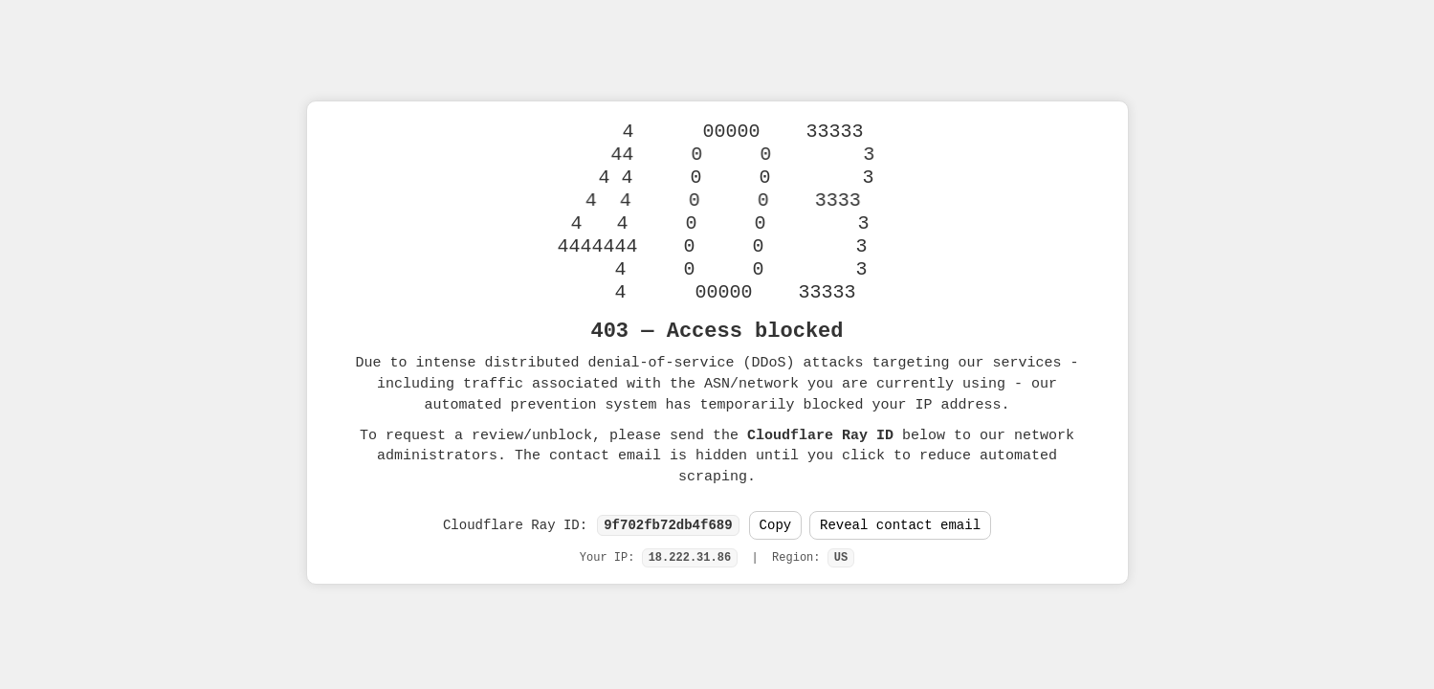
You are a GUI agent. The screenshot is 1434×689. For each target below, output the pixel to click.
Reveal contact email (900, 526)
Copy (776, 526)
